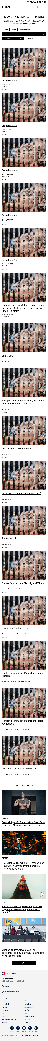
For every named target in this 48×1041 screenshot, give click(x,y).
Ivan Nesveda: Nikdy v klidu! (16, 448)
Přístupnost (36, 1035)
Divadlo (5, 818)
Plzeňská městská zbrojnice (16, 628)
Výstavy (6, 38)
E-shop (4, 1016)
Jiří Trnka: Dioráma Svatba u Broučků (21, 493)
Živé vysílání (6, 1001)
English (15, 1035)
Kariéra (26, 1013)
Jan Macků (7, 355)
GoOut (21, 21)
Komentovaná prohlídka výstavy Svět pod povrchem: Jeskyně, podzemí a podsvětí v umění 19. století (24, 308)
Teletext (4, 1007)
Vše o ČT (4, 1023)
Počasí (4, 1013)
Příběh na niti (9, 538)
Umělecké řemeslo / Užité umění (19, 768)
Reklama (27, 1001)
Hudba (5, 859)
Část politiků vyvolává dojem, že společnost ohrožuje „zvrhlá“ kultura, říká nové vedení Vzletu (23, 953)
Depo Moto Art (9, 80)
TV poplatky (6, 1004)
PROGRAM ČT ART (36, 2)
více (24, 963)
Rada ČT (26, 1010)
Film (4, 902)
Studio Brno (27, 1004)
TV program (6, 998)
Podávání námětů (29, 1016)
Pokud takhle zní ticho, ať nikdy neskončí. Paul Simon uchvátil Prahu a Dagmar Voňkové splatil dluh (23, 866)
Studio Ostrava (28, 1007)
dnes (5, 29)
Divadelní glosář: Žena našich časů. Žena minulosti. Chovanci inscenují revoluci (23, 824)
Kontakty (27, 1023)
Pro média (27, 998)
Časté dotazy (28, 1019)
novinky (29, 38)
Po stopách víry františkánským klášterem (23, 583)
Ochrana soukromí (25, 1035)
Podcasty (5, 1010)
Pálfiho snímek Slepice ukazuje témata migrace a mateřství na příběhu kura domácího (22, 909)
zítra (14, 29)
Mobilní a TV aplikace (9, 1019)
